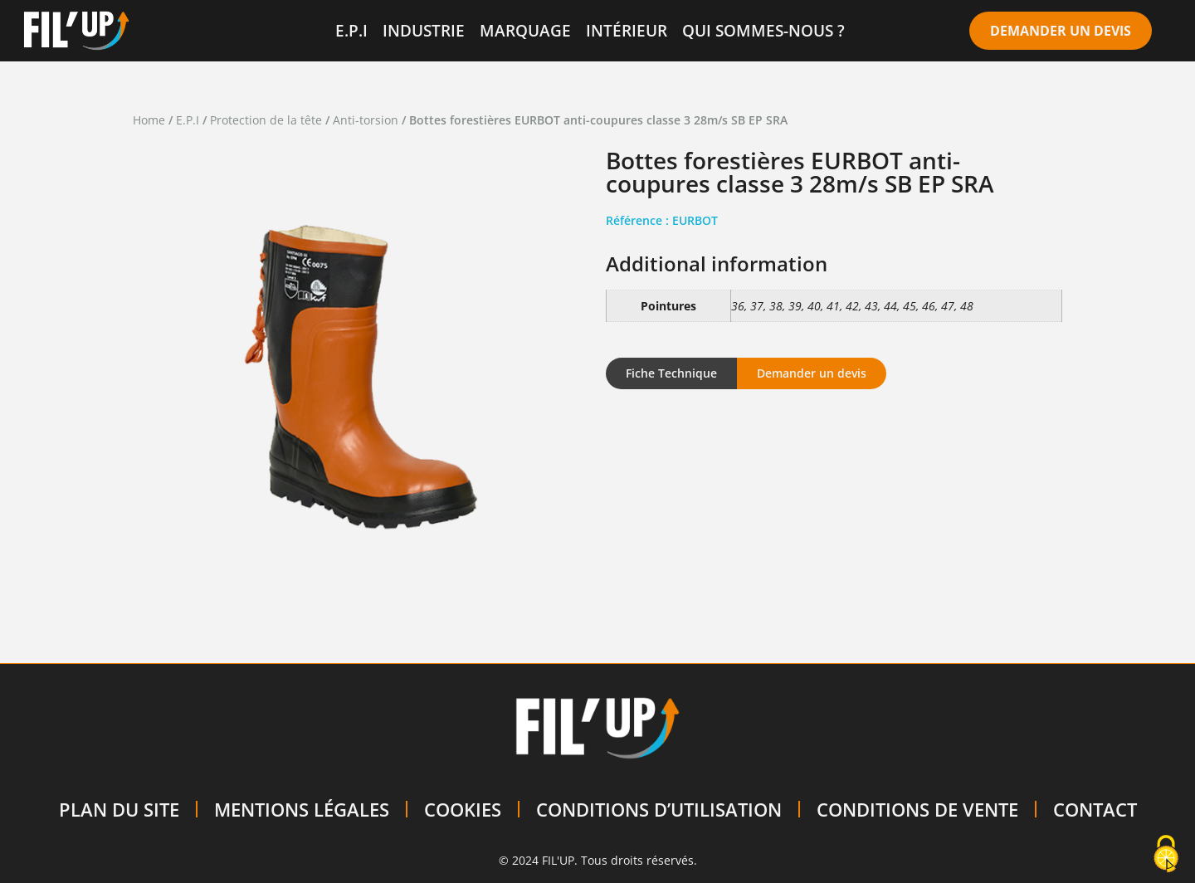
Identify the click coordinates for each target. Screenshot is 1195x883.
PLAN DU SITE (119, 809)
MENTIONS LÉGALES (301, 809)
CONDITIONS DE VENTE (917, 809)
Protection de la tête (266, 120)
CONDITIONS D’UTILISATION (659, 809)
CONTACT (1095, 809)
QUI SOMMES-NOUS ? (763, 30)
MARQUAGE (525, 30)
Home (149, 120)
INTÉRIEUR (626, 30)
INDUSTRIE (424, 30)
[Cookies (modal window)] (1166, 855)
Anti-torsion (365, 120)
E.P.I (351, 30)
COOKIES (462, 809)
